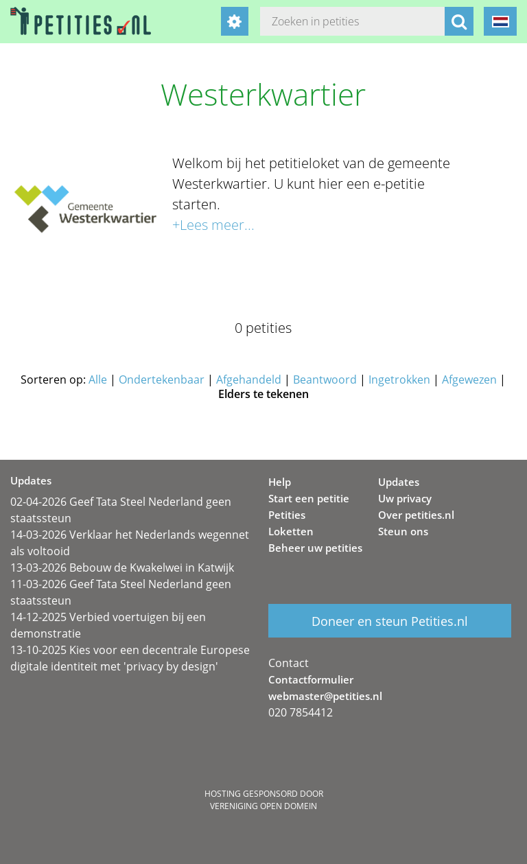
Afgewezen (469, 379)
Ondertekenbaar (161, 379)
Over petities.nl (416, 515)
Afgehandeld (248, 379)
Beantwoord (325, 379)
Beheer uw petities (315, 547)
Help (279, 482)
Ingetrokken (399, 379)
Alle (98, 379)
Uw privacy (405, 498)
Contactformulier (310, 679)
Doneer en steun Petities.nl (390, 621)
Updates (398, 482)
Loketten (291, 531)
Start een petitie (308, 498)
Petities (286, 515)
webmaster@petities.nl (325, 696)
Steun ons (403, 531)
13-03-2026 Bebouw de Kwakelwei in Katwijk (122, 567)
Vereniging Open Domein (263, 806)
